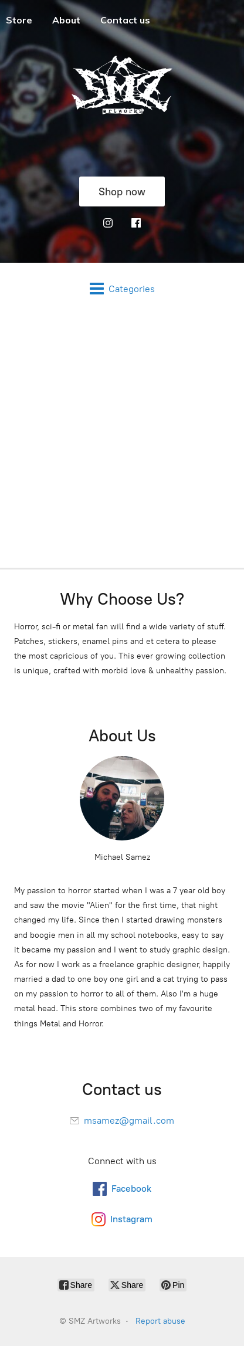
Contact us (125, 20)
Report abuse (160, 1321)
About (66, 20)
